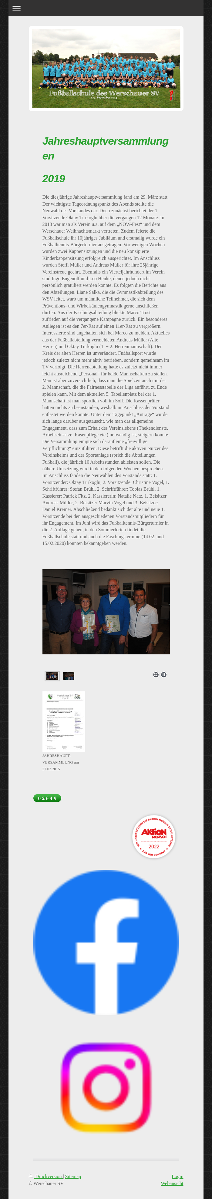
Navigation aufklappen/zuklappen (106, 8)
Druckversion (46, 1176)
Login (177, 1176)
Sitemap (73, 1176)
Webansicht (172, 1183)
